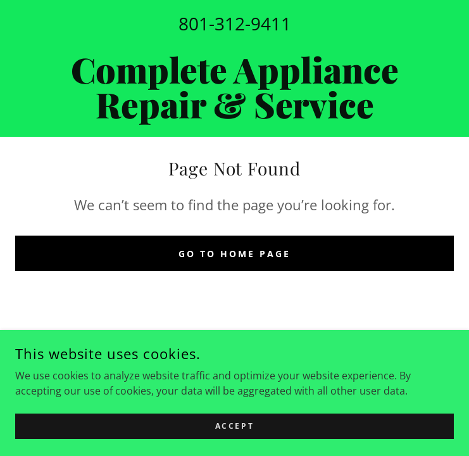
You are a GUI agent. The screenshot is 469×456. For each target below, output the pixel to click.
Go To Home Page (234, 254)
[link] (234, 87)
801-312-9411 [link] (234, 23)
